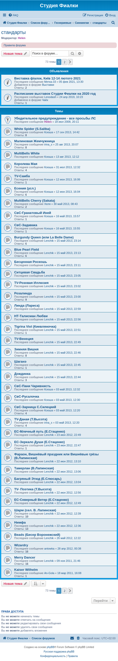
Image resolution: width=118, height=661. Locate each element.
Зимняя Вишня (26, 349)
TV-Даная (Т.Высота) (30, 419)
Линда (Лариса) (26, 305)
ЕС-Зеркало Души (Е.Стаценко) (39, 442)
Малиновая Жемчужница (34, 141)
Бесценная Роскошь (30, 262)
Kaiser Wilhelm (26, 570)
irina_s (48, 144)
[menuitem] (13, 15)
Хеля (47, 203)
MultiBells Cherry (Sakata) (34, 200)
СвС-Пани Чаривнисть (32, 386)
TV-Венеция (23, 339)
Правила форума (15, 45)
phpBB (50, 647)
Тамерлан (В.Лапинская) (34, 468)
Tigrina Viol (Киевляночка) (35, 326)
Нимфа (20, 522)
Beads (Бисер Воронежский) (37, 535)
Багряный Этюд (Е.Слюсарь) (37, 479)
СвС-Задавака (25, 225)
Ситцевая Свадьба (29, 272)
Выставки (48, 84)
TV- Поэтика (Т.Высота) (32, 489)
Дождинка (22, 374)
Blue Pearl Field (26, 249)
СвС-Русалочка (26, 396)
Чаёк (45, 99)
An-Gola (49, 573)
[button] (70, 62)
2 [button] (64, 62)
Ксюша (48, 132)
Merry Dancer (24, 557)
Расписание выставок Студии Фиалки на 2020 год (55, 93)
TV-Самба (22, 176)
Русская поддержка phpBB (59, 651)
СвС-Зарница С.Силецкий (35, 407)
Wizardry (21, 545)
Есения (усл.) (25, 188)
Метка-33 (50, 81)
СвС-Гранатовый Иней (32, 213)
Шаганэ (20, 361)
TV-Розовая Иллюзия (31, 283)
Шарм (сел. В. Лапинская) (35, 510)
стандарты (13, 32)
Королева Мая (25, 164)
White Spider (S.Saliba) (32, 129)
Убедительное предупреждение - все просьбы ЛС (55, 118)
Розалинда (23, 293)
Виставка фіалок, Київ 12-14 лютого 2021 (47, 78)
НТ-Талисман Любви (31, 316)
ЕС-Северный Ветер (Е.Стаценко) (41, 500)
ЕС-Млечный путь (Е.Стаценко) (39, 431)
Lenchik (49, 240)
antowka (49, 548)
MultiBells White (27, 153)
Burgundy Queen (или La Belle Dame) (44, 237)
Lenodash (50, 96)
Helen (21, 37)
